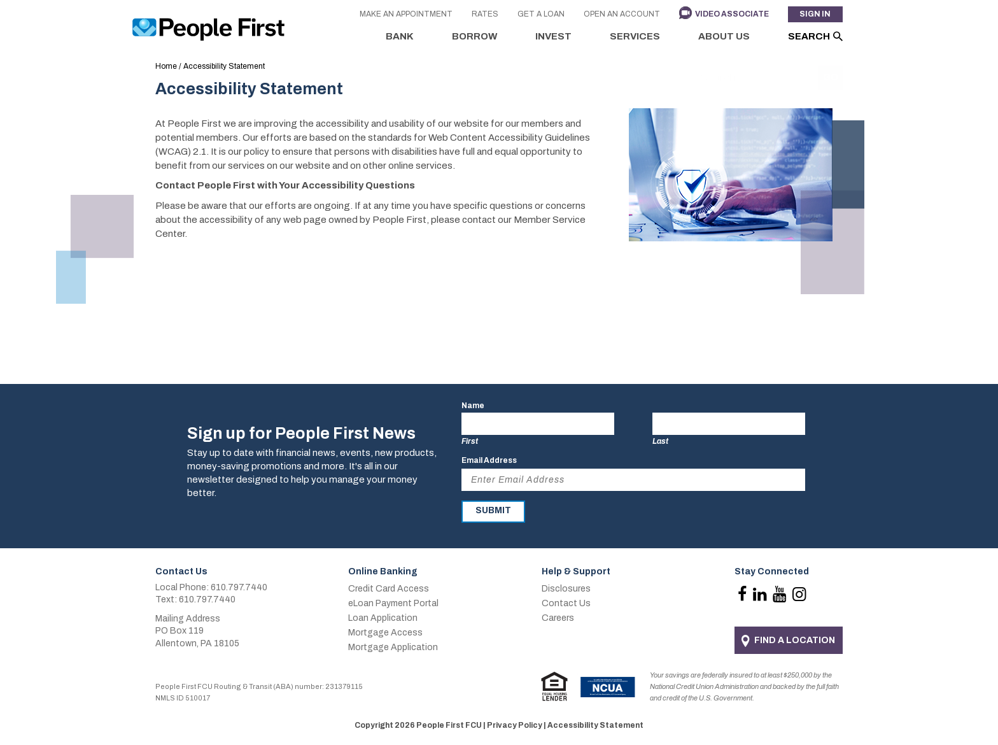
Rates (484, 14)
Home (166, 66)
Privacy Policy (514, 725)
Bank (400, 36)
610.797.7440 (239, 587)
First (469, 441)
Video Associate (731, 14)
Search (809, 36)
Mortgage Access (385, 632)
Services (635, 36)
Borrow (474, 36)
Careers (558, 618)
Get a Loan (540, 14)
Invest (553, 36)
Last (660, 441)
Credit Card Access (388, 588)
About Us (724, 36)
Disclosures (566, 588)
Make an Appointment (405, 14)
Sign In (815, 14)
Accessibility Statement (595, 725)
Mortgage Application (393, 647)
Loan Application (383, 618)
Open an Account (621, 14)
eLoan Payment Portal (393, 603)
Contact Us (566, 603)
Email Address (489, 460)
